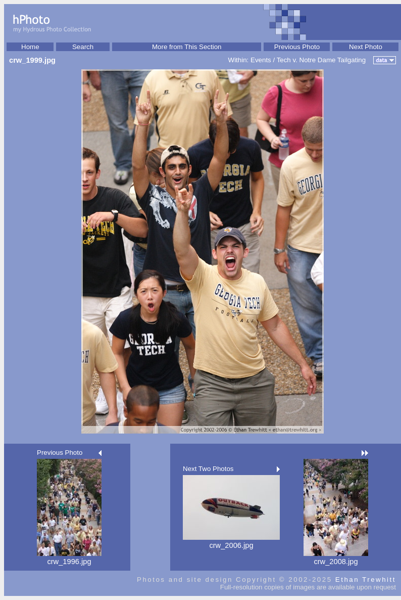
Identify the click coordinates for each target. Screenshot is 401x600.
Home (30, 47)
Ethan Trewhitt (365, 579)
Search (82, 47)
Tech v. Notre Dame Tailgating (321, 60)
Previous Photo (297, 47)
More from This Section (187, 47)
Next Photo (365, 47)
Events (260, 60)
